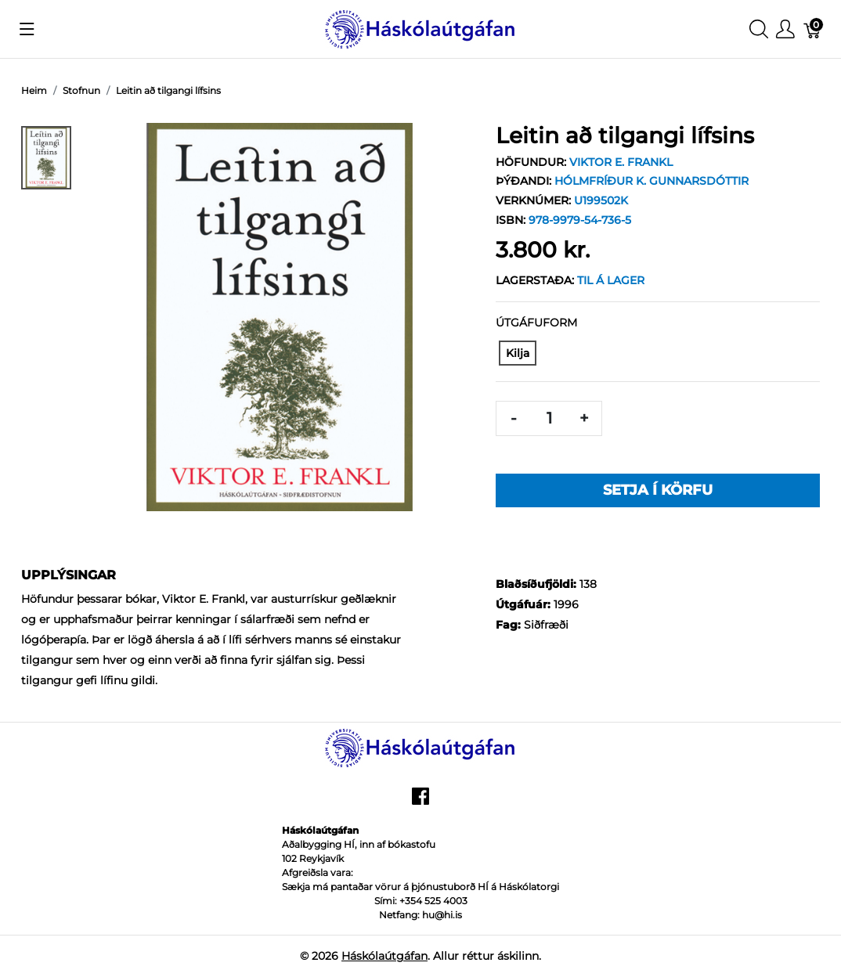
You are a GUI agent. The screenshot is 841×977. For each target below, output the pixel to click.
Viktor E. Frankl (621, 162)
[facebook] (420, 801)
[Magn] (549, 418)
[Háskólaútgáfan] (420, 27)
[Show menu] (27, 29)
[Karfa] (813, 29)
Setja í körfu (658, 490)
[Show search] (758, 29)
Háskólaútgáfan (384, 956)
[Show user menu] (785, 29)
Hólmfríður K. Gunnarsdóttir (651, 181)
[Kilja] (517, 353)
